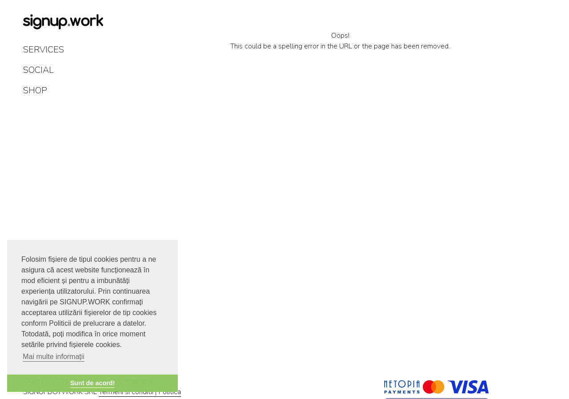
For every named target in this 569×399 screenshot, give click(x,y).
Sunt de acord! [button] (92, 383)
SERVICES (43, 50)
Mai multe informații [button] (53, 356)
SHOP (35, 90)
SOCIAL (38, 70)
